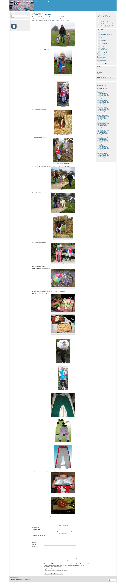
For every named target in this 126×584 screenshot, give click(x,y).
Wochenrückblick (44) (104, 55)
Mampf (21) (103, 48)
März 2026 (99, 71)
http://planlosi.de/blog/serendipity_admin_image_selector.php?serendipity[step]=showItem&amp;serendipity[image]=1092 (103, 137)
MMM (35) (103, 46)
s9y (14, 581)
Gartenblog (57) (103, 40)
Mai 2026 (98, 69)
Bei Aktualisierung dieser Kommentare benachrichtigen (56, 572)
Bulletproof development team (24, 581)
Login (98, 79)
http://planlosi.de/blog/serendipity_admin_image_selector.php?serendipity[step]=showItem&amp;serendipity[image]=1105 (103, 102)
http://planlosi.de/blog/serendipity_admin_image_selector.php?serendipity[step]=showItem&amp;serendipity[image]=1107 (103, 158)
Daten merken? (49, 571)
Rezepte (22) (103, 54)
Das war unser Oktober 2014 (30, 1)
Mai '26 (105, 15)
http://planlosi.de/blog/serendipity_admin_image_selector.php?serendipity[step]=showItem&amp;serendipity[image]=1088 (103, 141)
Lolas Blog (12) (102, 58)
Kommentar (34, 546)
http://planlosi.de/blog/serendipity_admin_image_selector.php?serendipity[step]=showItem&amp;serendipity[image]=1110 (103, 151)
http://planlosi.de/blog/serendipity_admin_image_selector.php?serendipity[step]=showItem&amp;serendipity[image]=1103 (103, 109)
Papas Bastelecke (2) (103, 60)
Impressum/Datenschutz (14, 579)
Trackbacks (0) (60, 520)
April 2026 (99, 70)
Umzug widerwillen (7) (104, 61)
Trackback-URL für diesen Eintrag (63, 525)
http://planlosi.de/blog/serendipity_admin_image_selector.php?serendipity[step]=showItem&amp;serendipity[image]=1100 (103, 116)
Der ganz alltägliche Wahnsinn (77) (106, 34)
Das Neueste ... (100, 72)
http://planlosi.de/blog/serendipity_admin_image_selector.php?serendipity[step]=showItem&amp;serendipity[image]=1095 (103, 130)
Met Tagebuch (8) (104, 52)
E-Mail (33, 540)
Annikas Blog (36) (103, 32)
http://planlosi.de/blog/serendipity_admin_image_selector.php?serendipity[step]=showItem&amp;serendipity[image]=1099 (103, 123)
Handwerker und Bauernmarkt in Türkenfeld (60, 20)
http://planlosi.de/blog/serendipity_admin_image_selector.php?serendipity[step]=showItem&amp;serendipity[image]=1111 (103, 148)
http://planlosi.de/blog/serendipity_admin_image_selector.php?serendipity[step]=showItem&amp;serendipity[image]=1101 (103, 119)
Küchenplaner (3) (104, 51)
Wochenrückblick (44, 520)
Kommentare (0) (54, 520)
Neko (39, 520)
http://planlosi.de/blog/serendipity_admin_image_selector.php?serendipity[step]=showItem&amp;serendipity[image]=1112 (103, 144)
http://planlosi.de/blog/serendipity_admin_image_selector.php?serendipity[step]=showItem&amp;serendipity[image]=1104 (103, 105)
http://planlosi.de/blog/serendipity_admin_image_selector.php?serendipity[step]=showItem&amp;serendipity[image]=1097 (103, 95)
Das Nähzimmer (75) (105, 43)
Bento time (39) (104, 49)
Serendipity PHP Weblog (101, 85)
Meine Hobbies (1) (103, 38)
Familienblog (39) (103, 57)
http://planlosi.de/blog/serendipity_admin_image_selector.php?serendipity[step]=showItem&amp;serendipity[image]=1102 (103, 112)
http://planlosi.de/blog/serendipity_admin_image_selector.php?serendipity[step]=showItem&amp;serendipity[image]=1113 (103, 155)
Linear (65, 531)
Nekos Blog (16, 3)
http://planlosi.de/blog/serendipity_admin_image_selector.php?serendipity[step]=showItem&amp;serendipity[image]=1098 (103, 98)
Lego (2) (101, 37)
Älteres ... (98, 73)
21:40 (49, 520)
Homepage (34, 542)
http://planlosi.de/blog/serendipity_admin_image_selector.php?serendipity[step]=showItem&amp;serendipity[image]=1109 (103, 133)
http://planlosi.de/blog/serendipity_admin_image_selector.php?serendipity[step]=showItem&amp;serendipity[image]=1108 (103, 126)
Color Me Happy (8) (103, 35)
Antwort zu (34, 544)
